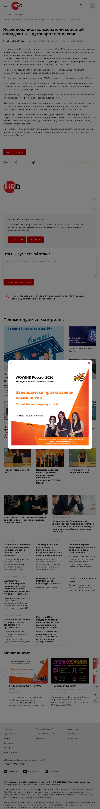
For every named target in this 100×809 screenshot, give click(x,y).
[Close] (89, 363)
